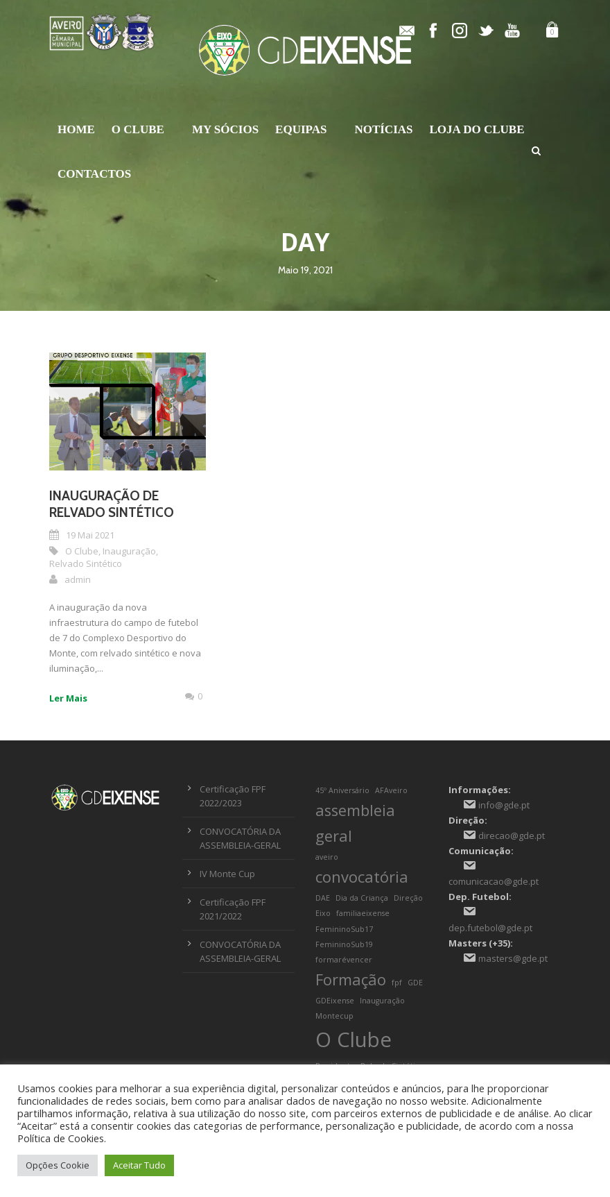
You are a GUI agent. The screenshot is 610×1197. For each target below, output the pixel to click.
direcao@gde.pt (511, 835)
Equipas (300, 129)
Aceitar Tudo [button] (139, 1165)
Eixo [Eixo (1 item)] (323, 913)
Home (76, 129)
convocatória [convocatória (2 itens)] (361, 877)
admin (77, 579)
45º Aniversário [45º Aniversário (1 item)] (342, 790)
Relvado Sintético (85, 563)
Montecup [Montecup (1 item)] (334, 1016)
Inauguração (129, 551)
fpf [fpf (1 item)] (397, 982)
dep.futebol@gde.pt (490, 928)
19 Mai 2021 (90, 535)
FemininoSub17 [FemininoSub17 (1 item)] (344, 929)
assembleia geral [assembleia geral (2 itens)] (355, 823)
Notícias (383, 129)
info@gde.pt (504, 805)
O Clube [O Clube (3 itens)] (353, 1039)
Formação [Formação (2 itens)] (350, 979)
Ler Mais (68, 698)
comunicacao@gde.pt (493, 881)
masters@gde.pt (513, 958)
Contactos (94, 173)
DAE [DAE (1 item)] (322, 898)
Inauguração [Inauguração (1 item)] (382, 1000)
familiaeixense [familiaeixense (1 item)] (363, 913)
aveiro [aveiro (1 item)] (326, 857)
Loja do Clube (477, 129)
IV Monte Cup (227, 873)
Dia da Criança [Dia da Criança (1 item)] (362, 898)
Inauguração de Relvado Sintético (111, 504)
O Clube (138, 129)
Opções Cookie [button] (57, 1165)
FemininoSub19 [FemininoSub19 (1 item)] (344, 944)
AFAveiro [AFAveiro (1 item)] (391, 790)
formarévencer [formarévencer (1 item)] (343, 960)
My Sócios (225, 129)
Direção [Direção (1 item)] (408, 898)
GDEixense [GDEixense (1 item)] (334, 1000)
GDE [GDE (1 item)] (415, 982)
